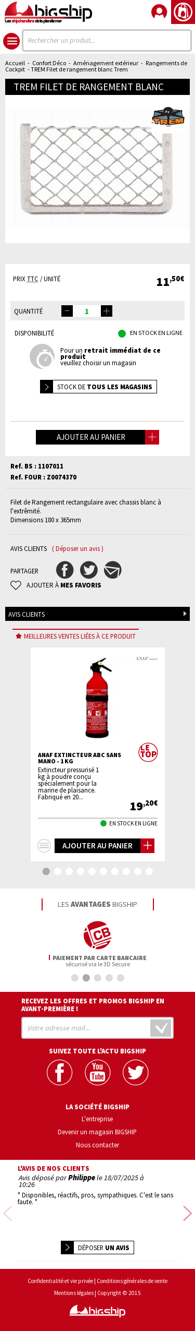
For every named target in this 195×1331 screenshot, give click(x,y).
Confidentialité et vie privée (60, 1275)
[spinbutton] (87, 311)
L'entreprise (97, 1118)
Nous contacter (97, 1145)
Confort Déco (49, 63)
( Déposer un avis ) (77, 548)
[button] (106, 311)
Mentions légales (74, 1287)
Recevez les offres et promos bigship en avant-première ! (92, 1005)
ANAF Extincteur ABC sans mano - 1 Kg (79, 758)
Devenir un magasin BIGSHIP (97, 1132)
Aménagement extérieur (105, 63)
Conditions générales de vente (132, 1275)
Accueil (15, 63)
